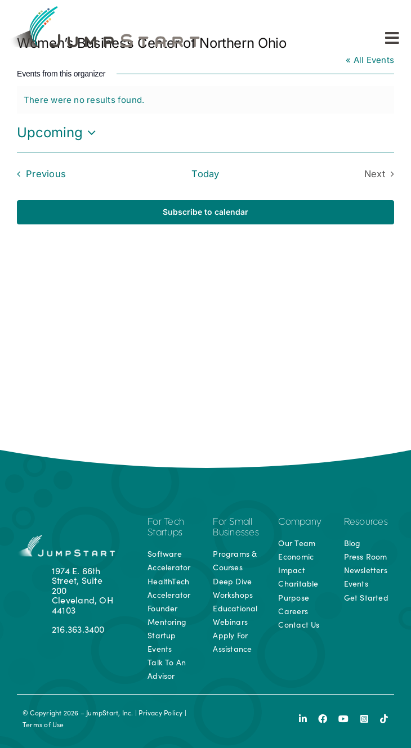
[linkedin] (303, 718)
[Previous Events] (38, 174)
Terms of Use (43, 724)
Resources (366, 522)
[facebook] (322, 718)
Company (299, 522)
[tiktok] (383, 718)
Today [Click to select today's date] (205, 173)
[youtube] (343, 718)
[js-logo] (103, 9)
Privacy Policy (160, 712)
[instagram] (364, 718)
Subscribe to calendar (205, 212)
